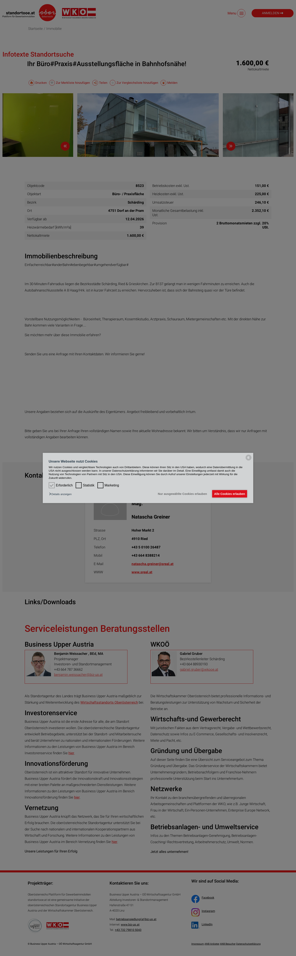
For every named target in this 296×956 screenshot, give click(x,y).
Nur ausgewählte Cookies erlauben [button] (181, 493)
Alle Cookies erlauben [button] (229, 493)
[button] (61, 494)
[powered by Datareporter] (248, 460)
